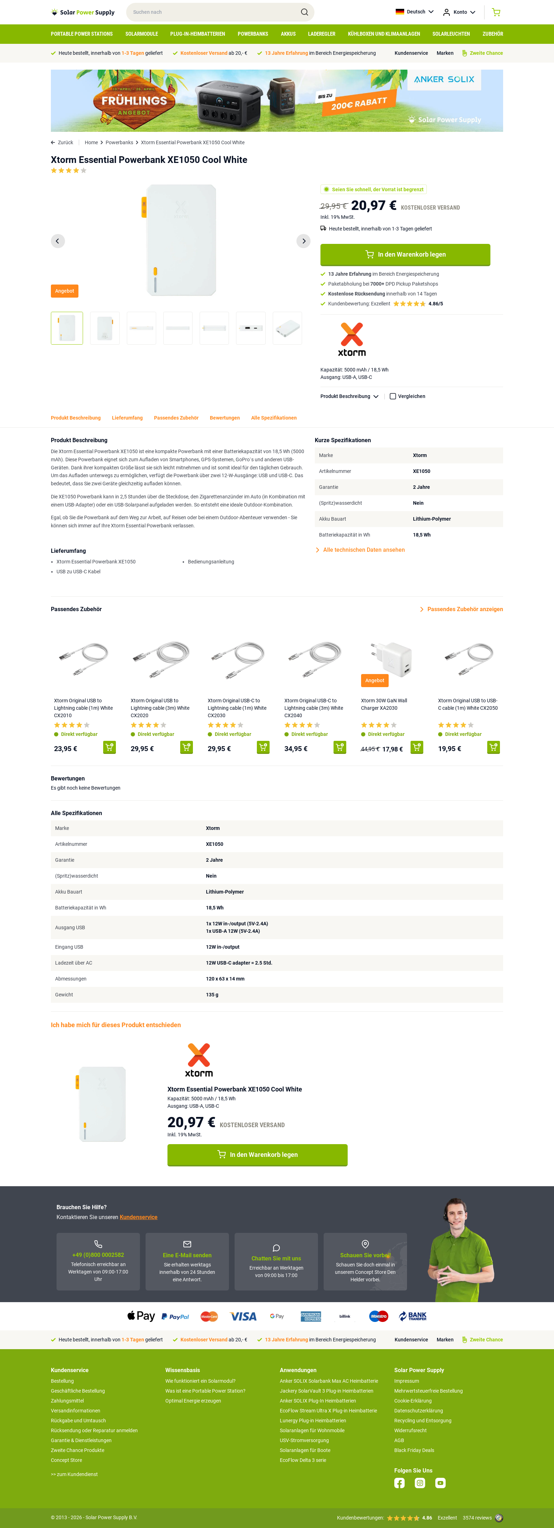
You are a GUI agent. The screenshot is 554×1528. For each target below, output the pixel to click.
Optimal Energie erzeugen (193, 1401)
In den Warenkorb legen (405, 254)
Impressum (406, 1381)
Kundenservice (411, 53)
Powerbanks (253, 34)
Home (91, 142)
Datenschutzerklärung (418, 1410)
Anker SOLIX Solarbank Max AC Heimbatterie (329, 1381)
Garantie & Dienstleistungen (81, 1440)
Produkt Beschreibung (352, 396)
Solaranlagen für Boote (305, 1450)
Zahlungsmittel (67, 1401)
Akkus (288, 34)
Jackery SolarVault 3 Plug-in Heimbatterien (326, 1391)
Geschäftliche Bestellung (78, 1391)
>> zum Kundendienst (74, 1474)
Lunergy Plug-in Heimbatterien (313, 1420)
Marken (445, 53)
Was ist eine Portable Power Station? (205, 1391)
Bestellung (62, 1381)
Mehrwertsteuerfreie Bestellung (428, 1391)
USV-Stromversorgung (304, 1440)
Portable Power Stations (82, 34)
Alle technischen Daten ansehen (360, 550)
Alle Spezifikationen (274, 418)
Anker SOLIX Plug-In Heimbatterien (318, 1401)
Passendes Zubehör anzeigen (461, 609)
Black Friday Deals (414, 1450)
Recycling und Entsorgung (423, 1420)
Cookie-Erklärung (413, 1401)
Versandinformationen (75, 1410)
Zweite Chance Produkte (77, 1450)
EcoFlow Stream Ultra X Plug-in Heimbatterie (328, 1410)
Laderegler (321, 34)
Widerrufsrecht (410, 1430)
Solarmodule (141, 34)
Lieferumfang (127, 418)
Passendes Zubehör (176, 418)
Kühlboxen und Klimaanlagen (384, 34)
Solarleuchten (451, 34)
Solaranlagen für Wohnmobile (312, 1430)
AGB (399, 1440)
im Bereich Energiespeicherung (320, 53)
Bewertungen (225, 418)
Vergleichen (411, 396)
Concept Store (66, 1460)
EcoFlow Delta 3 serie (303, 1460)
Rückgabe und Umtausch (78, 1420)
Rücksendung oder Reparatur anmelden (94, 1430)
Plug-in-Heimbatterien (197, 34)
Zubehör (493, 34)
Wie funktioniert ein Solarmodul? (200, 1381)
